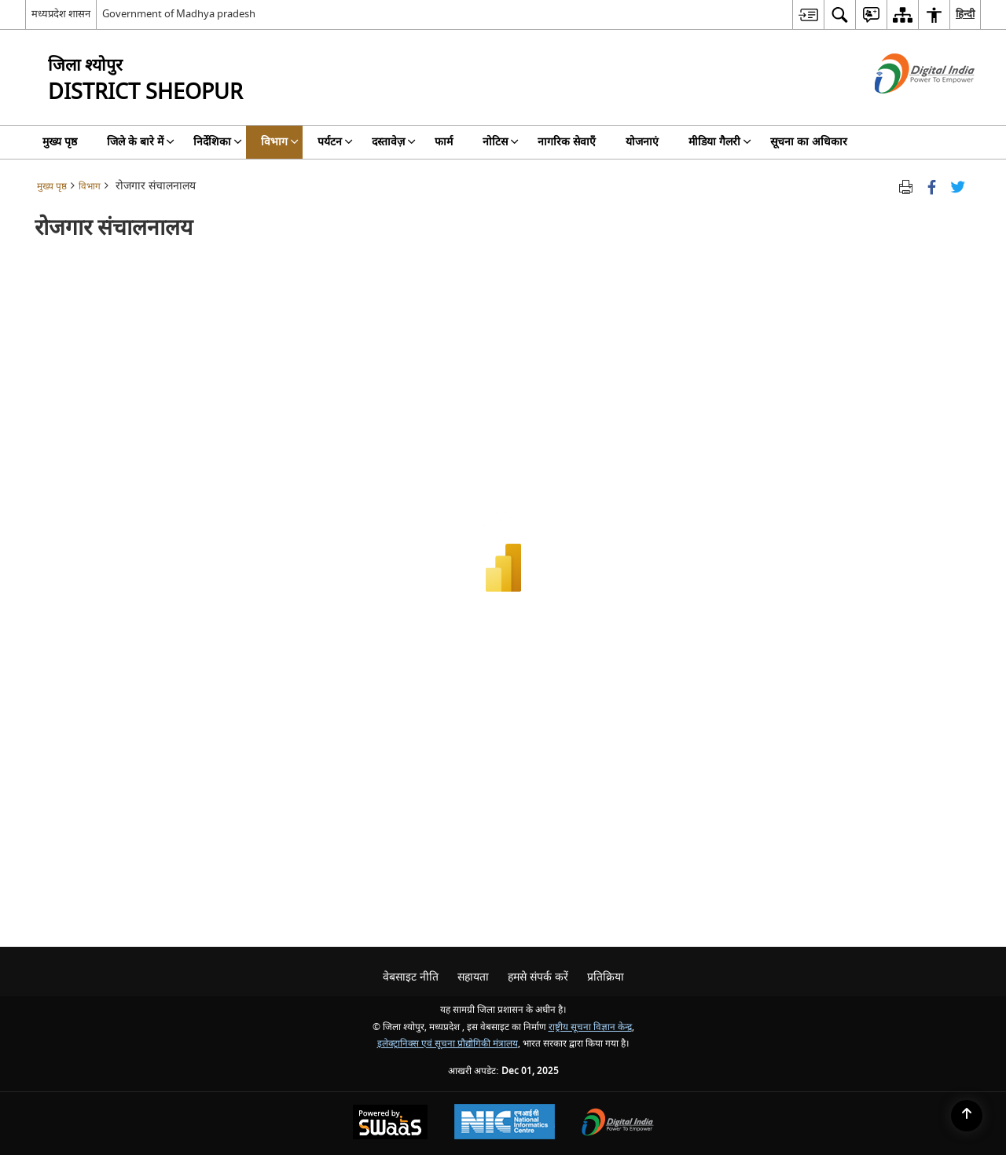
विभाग (90, 186)
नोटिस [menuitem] (501, 142)
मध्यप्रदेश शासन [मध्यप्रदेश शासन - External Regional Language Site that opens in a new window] (60, 13)
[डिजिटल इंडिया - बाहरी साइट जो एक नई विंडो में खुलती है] (905, 107)
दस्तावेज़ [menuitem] (394, 142)
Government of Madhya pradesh (178, 13)
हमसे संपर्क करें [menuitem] (538, 977)
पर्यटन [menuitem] (335, 142)
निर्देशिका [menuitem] (217, 142)
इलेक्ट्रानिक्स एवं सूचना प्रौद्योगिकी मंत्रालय (447, 1043)
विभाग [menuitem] (280, 142)
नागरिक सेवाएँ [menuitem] (567, 142)
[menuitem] (808, 14)
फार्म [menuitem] (444, 142)
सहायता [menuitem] (473, 977)
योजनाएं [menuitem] (642, 142)
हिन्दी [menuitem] (965, 13)
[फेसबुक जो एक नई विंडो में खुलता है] (931, 186)
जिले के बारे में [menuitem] (140, 142)
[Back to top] (966, 1115)
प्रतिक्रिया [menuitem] (605, 977)
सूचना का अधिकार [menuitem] (808, 142)
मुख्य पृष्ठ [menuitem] (59, 142)
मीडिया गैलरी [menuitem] (719, 142)
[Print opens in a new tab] (905, 186)
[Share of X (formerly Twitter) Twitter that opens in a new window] (957, 186)
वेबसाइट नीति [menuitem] (411, 977)
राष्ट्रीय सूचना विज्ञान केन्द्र (590, 1027)
